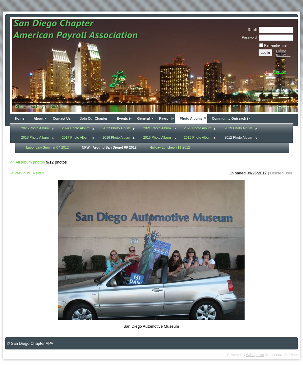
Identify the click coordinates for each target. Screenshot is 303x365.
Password (248, 37)
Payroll (164, 118)
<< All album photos (27, 162)
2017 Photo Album (76, 137)
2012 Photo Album (238, 137)
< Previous (20, 173)
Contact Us (62, 118)
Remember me (275, 45)
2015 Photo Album (157, 137)
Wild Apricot (255, 355)
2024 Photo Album (76, 128)
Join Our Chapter (94, 118)
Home (19, 118)
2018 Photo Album (35, 137)
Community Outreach (229, 118)
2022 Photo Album (116, 128)
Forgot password (283, 53)
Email (251, 29)
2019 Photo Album (238, 128)
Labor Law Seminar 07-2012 (47, 147)
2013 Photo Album (198, 137)
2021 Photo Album (157, 128)
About (38, 118)
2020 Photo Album (198, 128)
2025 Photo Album (35, 128)
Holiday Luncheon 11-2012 (169, 147)
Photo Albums (191, 118)
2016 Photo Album (116, 137)
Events (122, 118)
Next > (38, 173)
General (143, 118)
